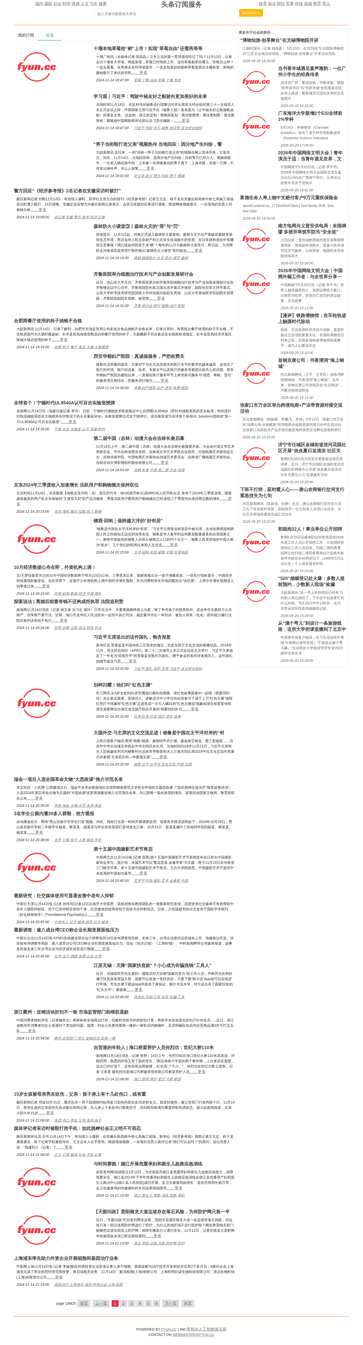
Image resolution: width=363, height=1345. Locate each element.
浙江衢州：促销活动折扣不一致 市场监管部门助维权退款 (71, 1012)
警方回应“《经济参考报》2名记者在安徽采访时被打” (67, 190)
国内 (39, 4)
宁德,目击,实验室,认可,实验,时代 (79, 429)
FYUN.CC (169, 1329)
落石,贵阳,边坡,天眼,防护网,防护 (159, 1243)
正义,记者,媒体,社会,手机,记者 (77, 1155)
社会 (57, 4)
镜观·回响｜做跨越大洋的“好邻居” (128, 520)
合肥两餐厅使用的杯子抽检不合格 (48, 320)
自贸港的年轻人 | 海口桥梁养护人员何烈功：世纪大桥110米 (154, 1047)
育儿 (326, 4)
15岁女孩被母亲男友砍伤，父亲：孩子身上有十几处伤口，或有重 (80, 1094)
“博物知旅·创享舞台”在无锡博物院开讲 (279, 40)
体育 (263, 4)
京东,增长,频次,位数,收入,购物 (77, 511)
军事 (290, 4)
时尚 (67, 4)
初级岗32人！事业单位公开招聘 (310, 529)
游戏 (308, 4)
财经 (281, 4)
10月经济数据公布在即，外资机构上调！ (55, 567)
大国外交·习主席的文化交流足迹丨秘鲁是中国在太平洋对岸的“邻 (159, 732)
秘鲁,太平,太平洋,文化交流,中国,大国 (163, 764)
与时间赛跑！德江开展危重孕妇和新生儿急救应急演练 (148, 1163)
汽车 (93, 4)
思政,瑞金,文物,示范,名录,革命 (77, 806)
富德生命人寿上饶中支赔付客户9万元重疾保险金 (289, 197)
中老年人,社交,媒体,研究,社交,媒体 (81, 922)
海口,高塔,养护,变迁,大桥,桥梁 (157, 1079)
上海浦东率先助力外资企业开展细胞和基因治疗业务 (66, 1258)
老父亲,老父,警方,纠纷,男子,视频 (159, 176)
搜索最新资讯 (251, 13)
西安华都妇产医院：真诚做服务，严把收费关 (139, 356)
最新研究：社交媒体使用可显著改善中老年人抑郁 (64, 895)
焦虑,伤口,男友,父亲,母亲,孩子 (77, 1120)
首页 (84, 1303)
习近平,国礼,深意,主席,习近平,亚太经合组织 (168, 669)
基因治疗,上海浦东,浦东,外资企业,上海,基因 (88, 1285)
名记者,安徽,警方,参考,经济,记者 (79, 217)
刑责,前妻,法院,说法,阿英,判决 (77, 628)
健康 (103, 4)
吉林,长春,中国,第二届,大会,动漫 (159, 470)
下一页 (171, 1303)
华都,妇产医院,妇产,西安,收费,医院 (161, 388)
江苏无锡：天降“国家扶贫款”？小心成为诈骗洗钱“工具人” (152, 965)
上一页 (101, 1303)
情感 (76, 4)
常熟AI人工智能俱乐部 (207, 1329)
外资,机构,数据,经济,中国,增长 (77, 594)
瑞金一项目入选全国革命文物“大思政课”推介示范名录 (68, 779)
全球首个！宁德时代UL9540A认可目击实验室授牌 (64, 402)
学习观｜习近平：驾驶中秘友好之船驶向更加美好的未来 (150, 96)
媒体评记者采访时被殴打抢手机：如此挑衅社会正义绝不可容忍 (77, 1128)
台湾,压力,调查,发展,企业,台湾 (77, 956)
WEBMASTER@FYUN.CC (193, 1335)
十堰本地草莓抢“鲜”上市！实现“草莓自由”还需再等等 (148, 48)
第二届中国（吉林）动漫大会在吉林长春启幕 (139, 438)
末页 (188, 1303)
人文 (85, 4)
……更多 (139, 73)
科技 (299, 4)
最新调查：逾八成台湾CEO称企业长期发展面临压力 (66, 930)
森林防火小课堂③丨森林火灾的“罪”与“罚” (137, 226)
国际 (48, 4)
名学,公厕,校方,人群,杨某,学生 (77, 840)
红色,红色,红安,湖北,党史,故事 (157, 716)
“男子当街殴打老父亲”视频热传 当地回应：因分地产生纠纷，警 (158, 144)
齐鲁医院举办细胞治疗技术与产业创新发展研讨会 (143, 274)
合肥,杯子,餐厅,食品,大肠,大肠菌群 (81, 347)
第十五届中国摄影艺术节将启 (123, 849)
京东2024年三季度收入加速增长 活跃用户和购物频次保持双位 (76, 485)
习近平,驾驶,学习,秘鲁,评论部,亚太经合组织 (168, 128)
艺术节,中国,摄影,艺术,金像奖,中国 (161, 881)
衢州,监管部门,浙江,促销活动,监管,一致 (84, 1038)
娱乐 (272, 4)
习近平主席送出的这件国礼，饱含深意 (132, 637)
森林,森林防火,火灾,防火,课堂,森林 (161, 258)
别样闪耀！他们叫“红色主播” (123, 684)
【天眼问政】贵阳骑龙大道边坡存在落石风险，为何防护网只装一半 (162, 1211)
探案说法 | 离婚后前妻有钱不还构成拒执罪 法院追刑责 (68, 601)
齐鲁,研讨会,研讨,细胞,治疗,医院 (159, 306)
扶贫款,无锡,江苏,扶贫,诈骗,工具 (159, 997)
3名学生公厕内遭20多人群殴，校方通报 (54, 813)
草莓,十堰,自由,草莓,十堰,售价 (157, 80)
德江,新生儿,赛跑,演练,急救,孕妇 (159, 1195)
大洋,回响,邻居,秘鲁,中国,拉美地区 (161, 552)
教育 (317, 4)
